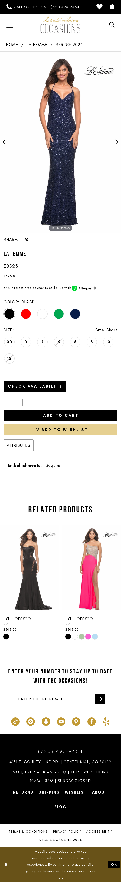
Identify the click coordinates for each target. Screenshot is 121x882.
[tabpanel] (60, 142)
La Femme (37, 44)
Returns (23, 792)
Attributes (18, 445)
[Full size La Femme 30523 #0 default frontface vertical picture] (60, 142)
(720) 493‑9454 (60, 751)
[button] (112, 6)
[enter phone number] (61, 699)
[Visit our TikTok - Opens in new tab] (15, 720)
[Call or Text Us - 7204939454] (43, 6)
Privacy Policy (67, 831)
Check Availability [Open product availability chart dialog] (35, 386)
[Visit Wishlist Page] (99, 7)
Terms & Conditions (28, 831)
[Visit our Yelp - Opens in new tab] (106, 720)
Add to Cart (61, 415)
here (60, 877)
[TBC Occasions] (60, 25)
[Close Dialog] (6, 864)
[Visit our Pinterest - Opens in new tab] (76, 720)
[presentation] (29, 567)
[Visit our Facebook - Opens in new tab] (91, 720)
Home (12, 44)
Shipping (49, 792)
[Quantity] (13, 402)
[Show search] (112, 25)
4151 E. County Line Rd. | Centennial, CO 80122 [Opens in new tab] (60, 762)
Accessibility (99, 831)
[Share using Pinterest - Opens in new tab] (26, 240)
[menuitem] (43, 6)
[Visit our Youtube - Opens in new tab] (61, 720)
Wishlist (76, 792)
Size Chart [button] (106, 329)
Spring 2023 (69, 44)
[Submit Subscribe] (100, 699)
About (100, 792)
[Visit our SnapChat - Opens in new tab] (46, 720)
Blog (60, 807)
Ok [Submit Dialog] (114, 864)
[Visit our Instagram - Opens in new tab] (30, 720)
